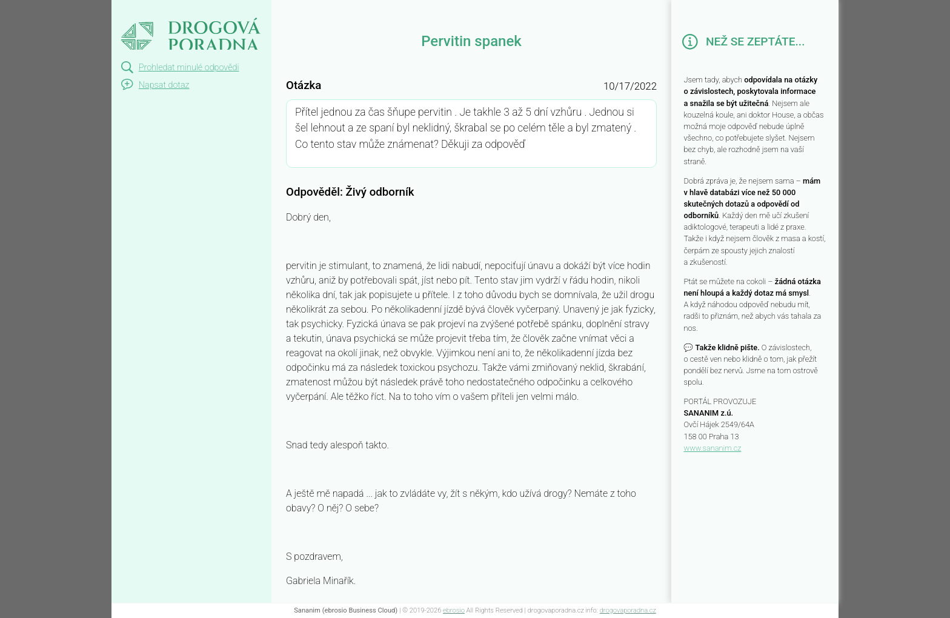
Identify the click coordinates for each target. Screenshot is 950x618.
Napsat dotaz (164, 85)
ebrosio (454, 610)
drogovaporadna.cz (628, 610)
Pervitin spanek (161, 10)
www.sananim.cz (712, 448)
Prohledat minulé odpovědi (189, 67)
